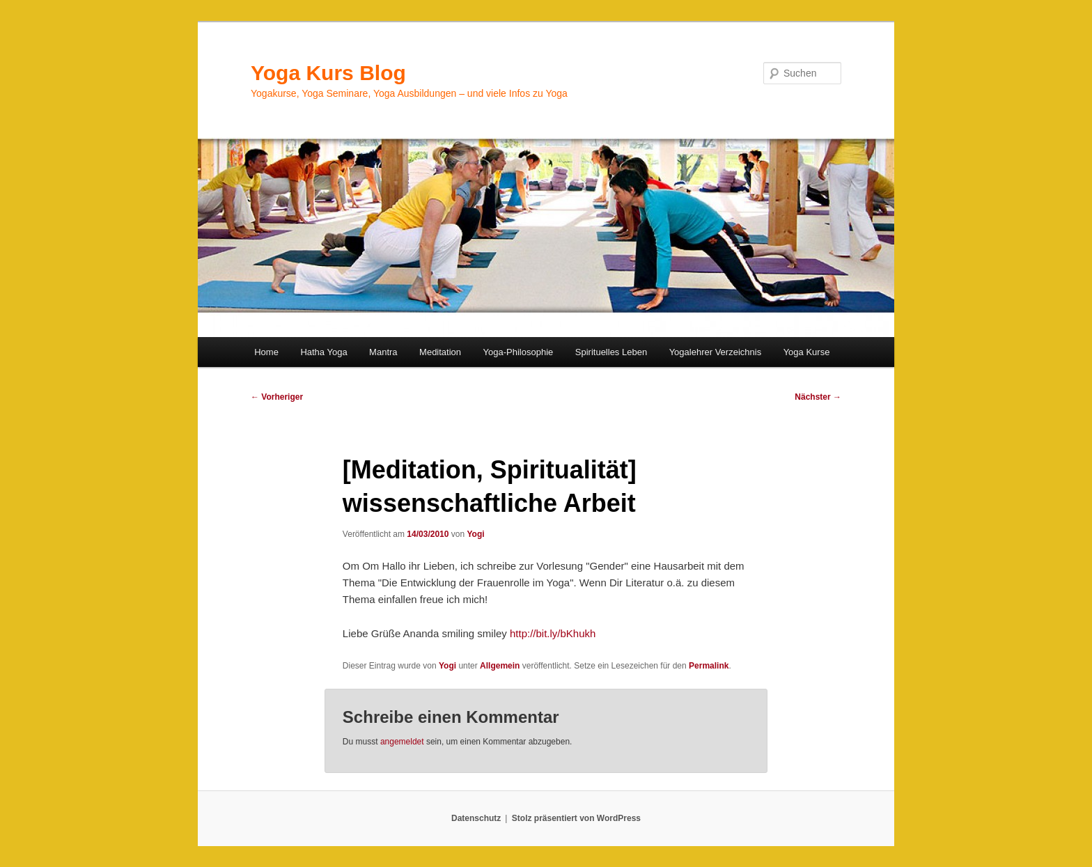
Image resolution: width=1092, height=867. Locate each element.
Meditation (440, 352)
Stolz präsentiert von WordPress (576, 818)
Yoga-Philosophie (518, 352)
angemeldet (402, 742)
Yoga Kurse (806, 352)
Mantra (383, 352)
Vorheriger (277, 397)
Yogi (475, 534)
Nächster (818, 397)
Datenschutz (476, 818)
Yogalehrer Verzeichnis (715, 352)
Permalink (708, 666)
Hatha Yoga (323, 352)
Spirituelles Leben (611, 352)
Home (266, 352)
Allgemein (500, 666)
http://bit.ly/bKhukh (552, 633)
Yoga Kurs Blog (328, 72)
